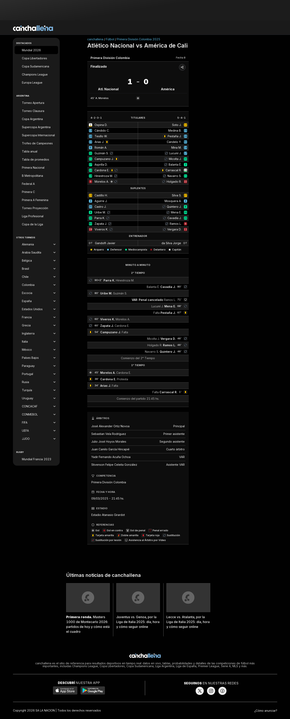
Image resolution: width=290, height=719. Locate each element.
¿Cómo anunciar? (265, 710)
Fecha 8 (180, 57)
